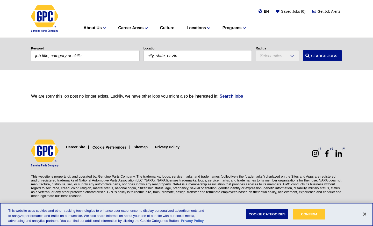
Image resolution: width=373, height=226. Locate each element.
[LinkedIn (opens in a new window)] (338, 153)
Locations (196, 28)
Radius (261, 48)
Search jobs (231, 96)
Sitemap (141, 147)
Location (150, 48)
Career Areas (131, 28)
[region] (186, 214)
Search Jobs (324, 56)
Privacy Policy (167, 147)
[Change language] (264, 11)
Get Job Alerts (329, 11)
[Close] (364, 214)
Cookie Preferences (109, 147)
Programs (232, 28)
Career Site (75, 147)
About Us (93, 28)
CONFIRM (309, 214)
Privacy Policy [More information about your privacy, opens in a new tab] (192, 221)
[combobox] (198, 55)
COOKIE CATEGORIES (267, 214)
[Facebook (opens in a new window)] (327, 153)
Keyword (37, 48)
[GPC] (44, 18)
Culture (167, 28)
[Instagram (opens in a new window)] (315, 153)
